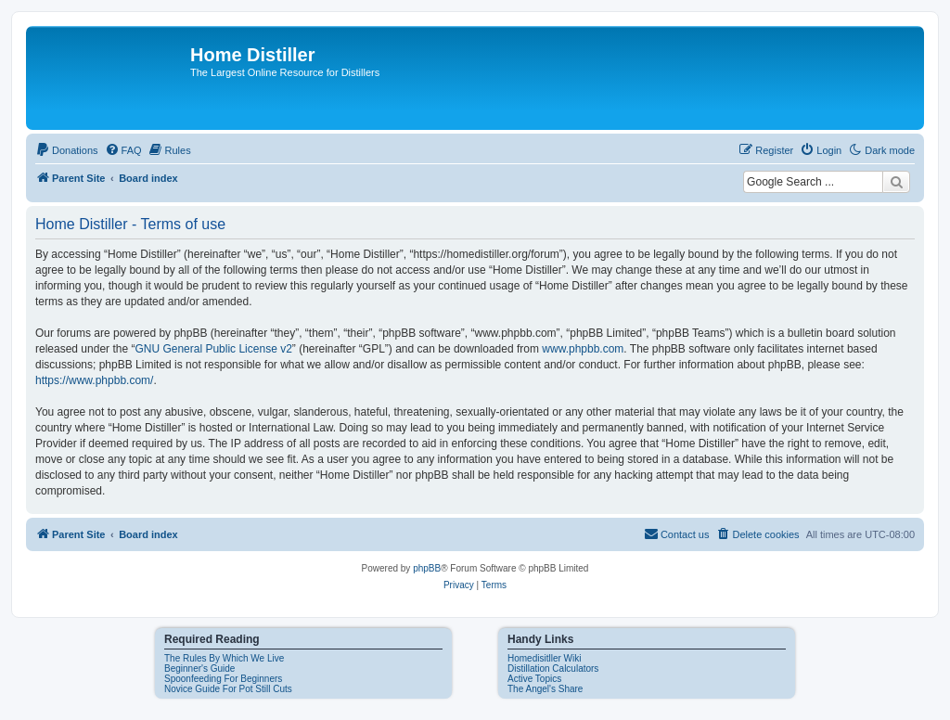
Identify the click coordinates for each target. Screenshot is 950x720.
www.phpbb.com (582, 348)
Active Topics (534, 679)
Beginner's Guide (199, 668)
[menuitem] (66, 150)
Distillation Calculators (552, 668)
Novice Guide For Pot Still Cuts (228, 689)
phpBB (427, 568)
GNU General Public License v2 (213, 348)
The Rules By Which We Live (224, 658)
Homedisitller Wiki (544, 658)
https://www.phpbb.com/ (94, 380)
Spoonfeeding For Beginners (223, 679)
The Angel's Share (545, 689)
